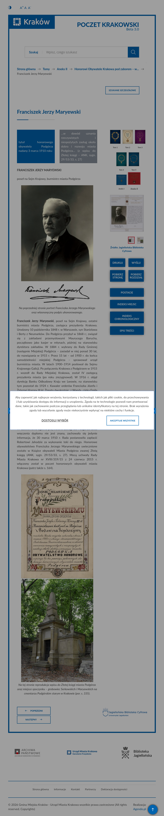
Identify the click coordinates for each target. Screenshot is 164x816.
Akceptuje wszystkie (122, 420)
